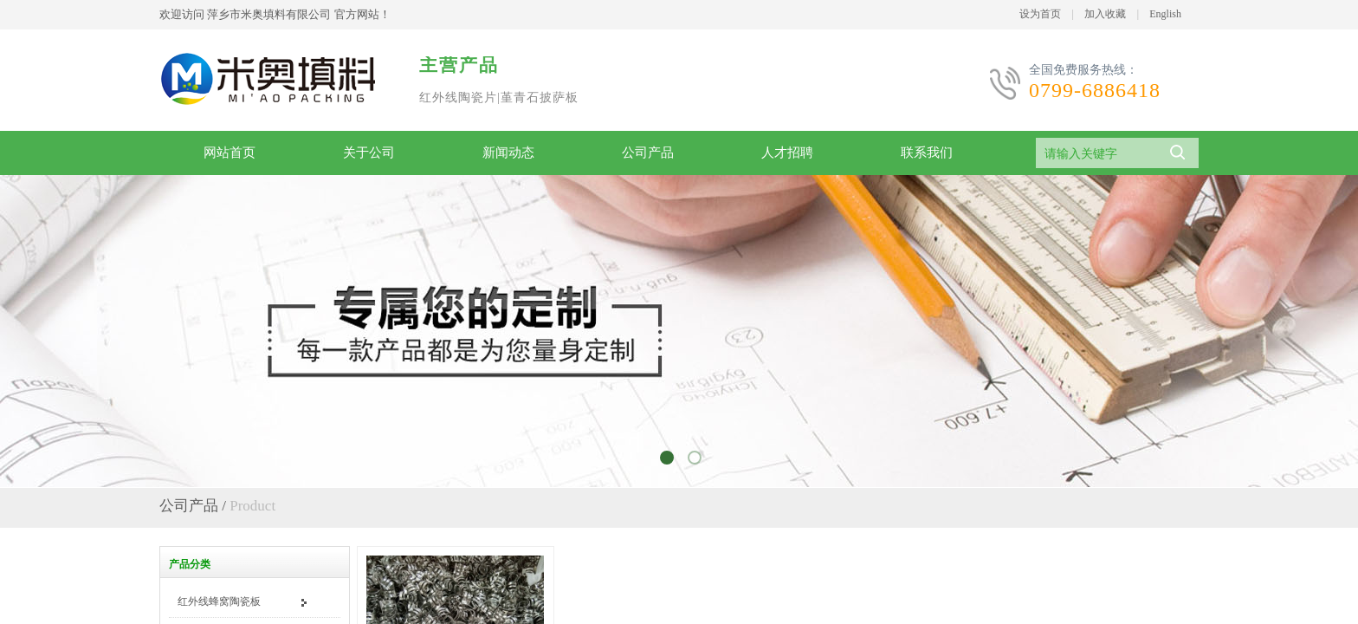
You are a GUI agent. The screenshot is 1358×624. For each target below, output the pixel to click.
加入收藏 (1105, 14)
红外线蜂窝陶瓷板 (219, 601)
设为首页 (1040, 14)
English (1165, 14)
